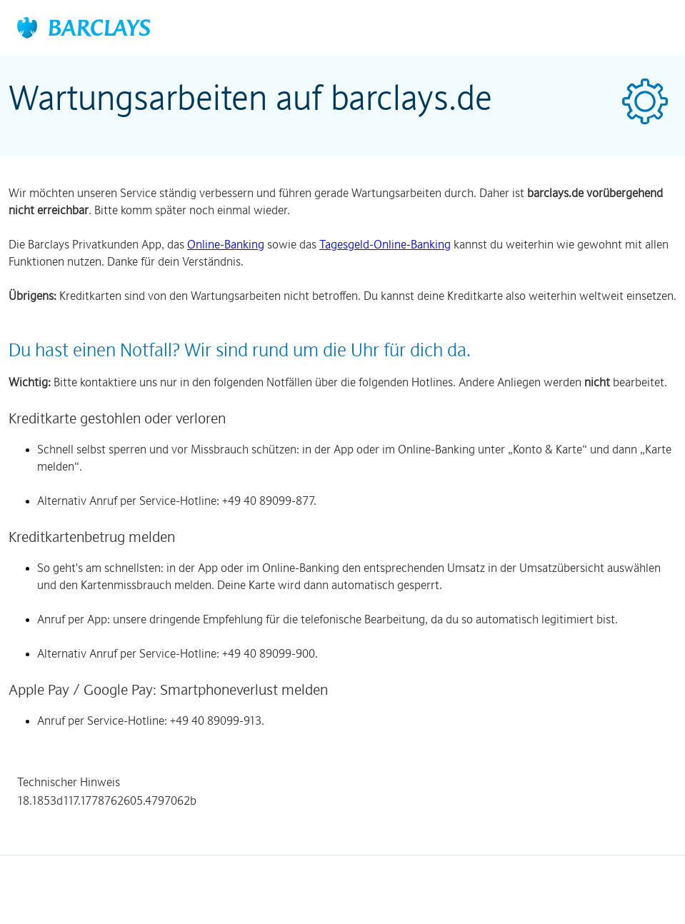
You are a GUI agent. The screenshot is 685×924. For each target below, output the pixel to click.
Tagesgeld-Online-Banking (385, 244)
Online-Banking (225, 244)
